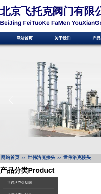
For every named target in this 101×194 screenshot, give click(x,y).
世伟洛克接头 (41, 157)
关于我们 (62, 38)
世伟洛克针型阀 (19, 183)
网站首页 (24, 38)
